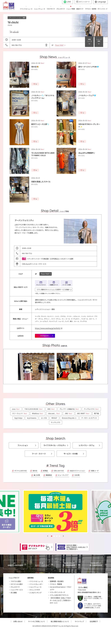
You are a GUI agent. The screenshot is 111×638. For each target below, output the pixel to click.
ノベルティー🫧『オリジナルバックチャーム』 (42, 96)
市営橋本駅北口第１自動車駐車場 (69, 564)
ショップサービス (17, 590)
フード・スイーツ (39, 453)
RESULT (54, 418)
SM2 (51, 409)
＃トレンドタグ (34, 590)
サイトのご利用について (36, 621)
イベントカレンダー (36, 584)
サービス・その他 (71, 453)
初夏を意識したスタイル (40, 181)
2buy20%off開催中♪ (86, 153)
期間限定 (49, 475)
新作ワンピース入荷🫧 (40, 124)
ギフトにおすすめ (20, 471)
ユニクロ (44, 418)
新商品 (45, 471)
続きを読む (34, 69)
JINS (68, 413)
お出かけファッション (77, 471)
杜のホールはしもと (42, 564)
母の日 (35, 471)
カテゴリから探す (17, 584)
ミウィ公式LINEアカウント (59, 595)
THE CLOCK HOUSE (33, 409)
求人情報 (14, 592)
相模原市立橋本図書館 (15, 564)
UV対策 (76, 475)
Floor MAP (45, 274)
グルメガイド (15, 587)
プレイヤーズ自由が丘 (69, 409)
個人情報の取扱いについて (60, 621)
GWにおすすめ (59, 471)
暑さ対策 (37, 475)
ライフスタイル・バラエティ (54, 445)
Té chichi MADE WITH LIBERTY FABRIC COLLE (42, 154)
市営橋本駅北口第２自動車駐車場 (96, 564)
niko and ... (54, 413)
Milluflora (37, 413)
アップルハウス (91, 409)
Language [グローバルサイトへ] (102, 2)
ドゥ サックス (55, 422)
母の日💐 (35, 66)
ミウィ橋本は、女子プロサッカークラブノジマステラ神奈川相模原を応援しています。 (89, 605)
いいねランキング (35, 592)
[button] (47, 536)
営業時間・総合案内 (57, 581)
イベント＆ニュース (36, 581)
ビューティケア (63, 475)
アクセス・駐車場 (56, 584)
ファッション (23, 445)
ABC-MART (83, 413)
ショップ (98, 40)
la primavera (31, 418)
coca (16, 409)
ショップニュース (35, 587)
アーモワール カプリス (89, 418)
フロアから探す (16, 581)
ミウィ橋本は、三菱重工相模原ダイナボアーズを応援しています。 (90, 598)
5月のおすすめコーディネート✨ (89, 125)
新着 (89, 40)
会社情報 (93, 621)
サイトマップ (79, 621)
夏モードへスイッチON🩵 (88, 66)
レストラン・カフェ (86, 445)
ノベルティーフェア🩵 (87, 95)
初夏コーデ (95, 471)
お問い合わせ (17, 621)
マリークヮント (19, 413)
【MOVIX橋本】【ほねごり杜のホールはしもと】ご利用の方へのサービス (60, 600)
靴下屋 (96, 413)
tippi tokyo (18, 418)
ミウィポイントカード (57, 592)
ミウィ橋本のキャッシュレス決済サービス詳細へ (53, 289)
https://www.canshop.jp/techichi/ (47, 328)
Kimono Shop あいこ (69, 418)
